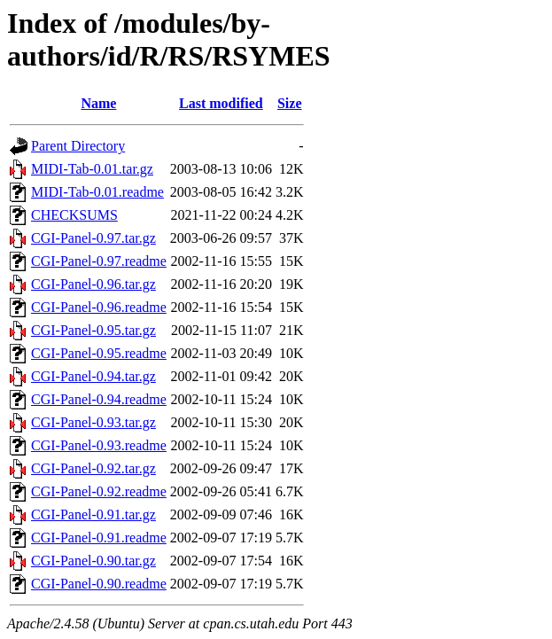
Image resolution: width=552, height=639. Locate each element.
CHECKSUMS (74, 214)
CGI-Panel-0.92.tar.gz (93, 468)
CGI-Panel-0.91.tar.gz (93, 514)
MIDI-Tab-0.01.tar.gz (92, 168)
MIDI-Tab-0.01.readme (97, 191)
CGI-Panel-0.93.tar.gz (93, 422)
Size (289, 103)
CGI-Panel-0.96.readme (99, 307)
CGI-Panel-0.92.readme (99, 491)
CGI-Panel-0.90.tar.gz (93, 560)
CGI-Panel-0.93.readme (99, 445)
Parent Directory (78, 145)
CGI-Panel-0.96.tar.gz (93, 284)
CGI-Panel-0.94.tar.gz (93, 376)
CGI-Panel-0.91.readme (99, 537)
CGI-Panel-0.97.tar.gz (93, 237)
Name (98, 103)
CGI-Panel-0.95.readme (99, 353)
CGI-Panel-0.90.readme (99, 583)
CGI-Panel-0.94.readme (99, 399)
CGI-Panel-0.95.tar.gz (93, 330)
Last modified (221, 103)
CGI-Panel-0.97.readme (99, 261)
